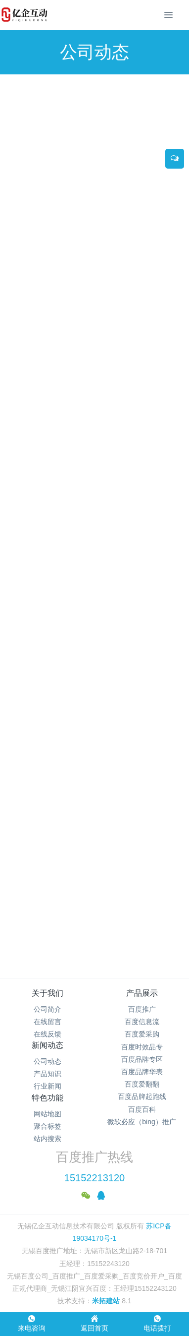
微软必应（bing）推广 (141, 1122)
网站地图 (47, 1114)
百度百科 (142, 1109)
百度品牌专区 (142, 1059)
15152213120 (94, 1177)
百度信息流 (142, 1022)
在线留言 (47, 1022)
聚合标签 (47, 1126)
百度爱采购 (142, 1034)
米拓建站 (107, 1301)
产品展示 (142, 993)
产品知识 (47, 1074)
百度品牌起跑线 (142, 1096)
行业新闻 (47, 1086)
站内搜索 (47, 1139)
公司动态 (47, 1061)
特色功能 (47, 1097)
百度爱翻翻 (142, 1084)
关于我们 (47, 993)
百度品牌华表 (142, 1072)
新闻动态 (47, 1045)
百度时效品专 (142, 1047)
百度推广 (142, 1009)
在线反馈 (47, 1034)
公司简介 (47, 1009)
